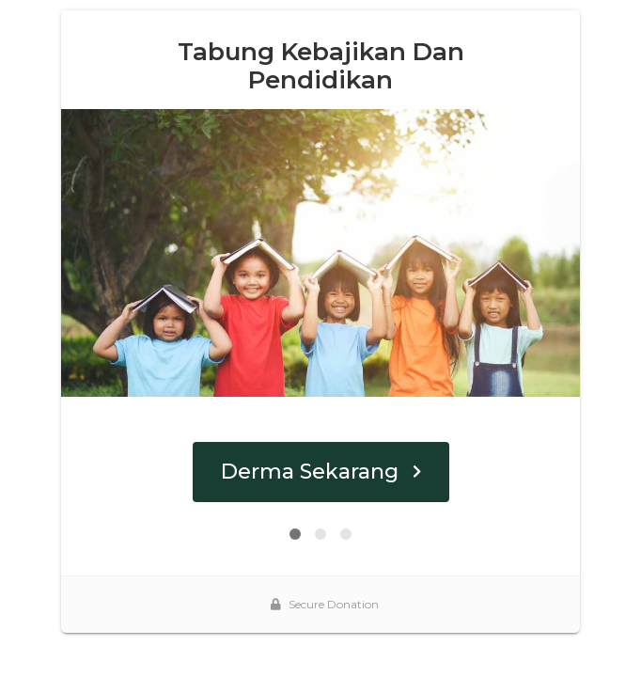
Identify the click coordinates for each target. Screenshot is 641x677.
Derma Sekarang (321, 471)
